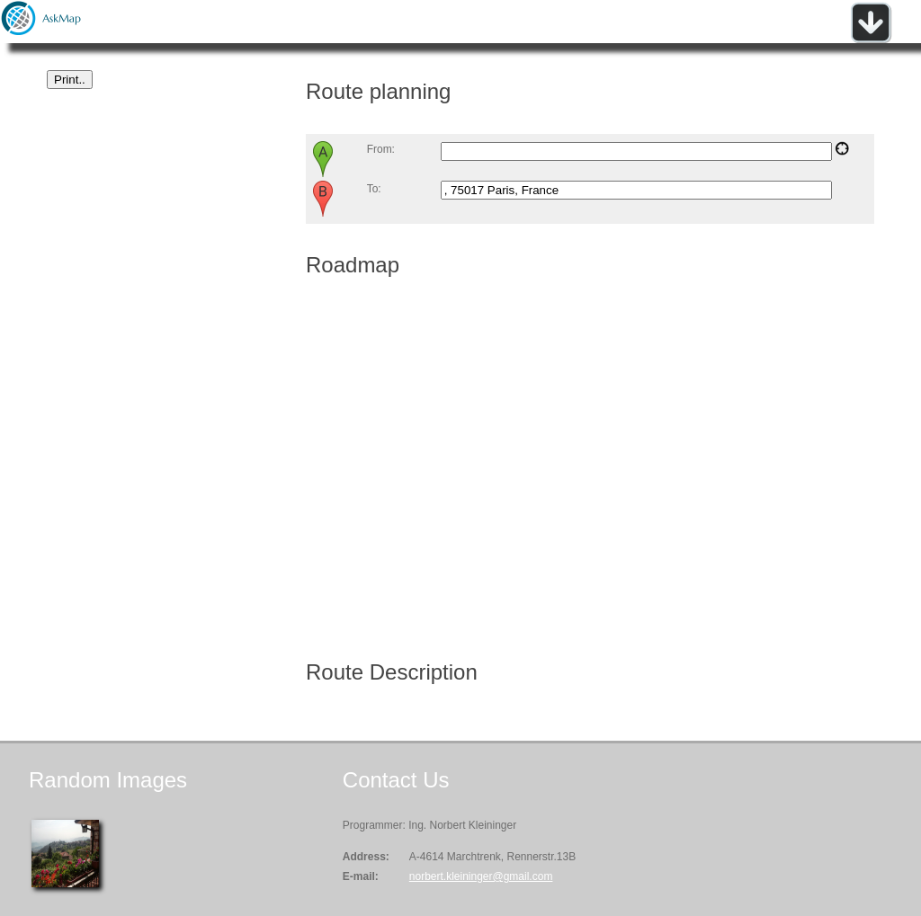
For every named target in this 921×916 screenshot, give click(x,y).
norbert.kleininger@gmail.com (481, 876)
